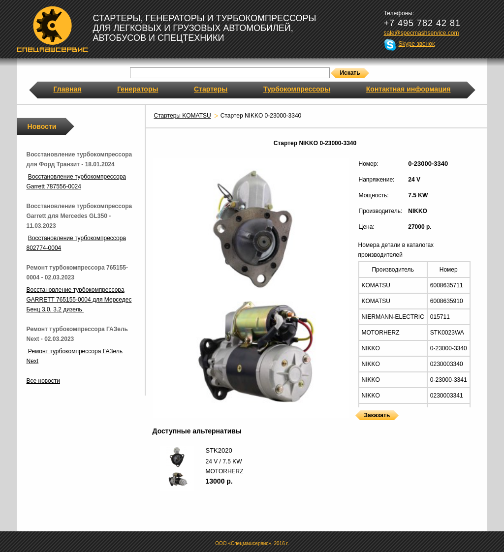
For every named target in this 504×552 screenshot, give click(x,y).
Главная (68, 89)
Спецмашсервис (52, 29)
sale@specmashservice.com (421, 33)
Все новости (43, 380)
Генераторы (137, 89)
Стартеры (210, 89)
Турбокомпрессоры (296, 89)
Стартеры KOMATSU (182, 115)
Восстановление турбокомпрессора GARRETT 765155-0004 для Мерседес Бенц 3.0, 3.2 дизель (79, 299)
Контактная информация (408, 89)
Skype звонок (417, 43)
